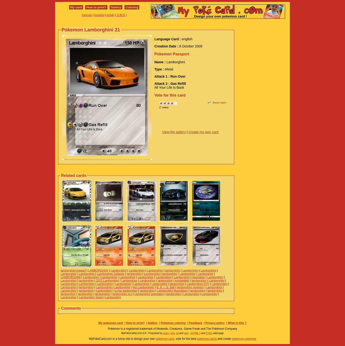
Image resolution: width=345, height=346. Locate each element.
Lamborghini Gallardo (111, 274)
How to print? (96, 7)
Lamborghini (118, 270)
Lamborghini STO (198, 284)
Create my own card (203, 132)
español (99, 15)
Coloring (132, 7)
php (173, 333)
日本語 (120, 15)
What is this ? (237, 323)
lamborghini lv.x (122, 294)
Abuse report (219, 102)
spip (186, 333)
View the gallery (174, 132)
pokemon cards (207, 338)
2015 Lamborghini (107, 280)
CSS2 (209, 333)
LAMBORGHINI (98, 270)
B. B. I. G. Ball (166, 287)
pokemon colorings (244, 338)
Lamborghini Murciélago (172, 290)
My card (76, 7)
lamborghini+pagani (73, 270)
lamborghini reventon (190, 287)
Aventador (198, 277)
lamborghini (172, 270)
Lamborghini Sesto (91, 297)
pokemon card (165, 338)
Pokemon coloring (173, 323)
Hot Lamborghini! (143, 287)
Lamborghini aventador (149, 294)
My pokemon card (110, 323)
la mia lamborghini (126, 290)
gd (177, 333)
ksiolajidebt (182, 280)
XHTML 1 (195, 333)
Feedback (195, 323)
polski (110, 15)
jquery (166, 333)
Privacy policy (215, 323)
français (87, 15)
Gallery (116, 7)
